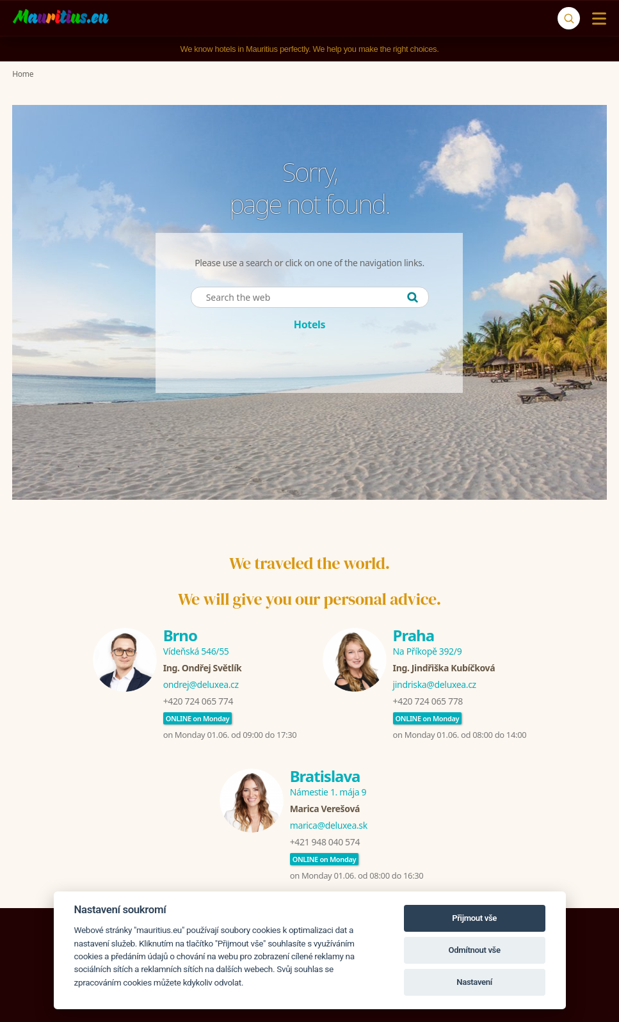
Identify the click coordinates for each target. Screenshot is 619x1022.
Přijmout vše (474, 918)
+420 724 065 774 (198, 701)
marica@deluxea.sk (328, 825)
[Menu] (596, 18)
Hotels (309, 324)
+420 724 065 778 (428, 701)
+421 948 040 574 (325, 842)
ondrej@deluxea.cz (201, 684)
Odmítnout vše (474, 950)
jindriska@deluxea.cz (434, 684)
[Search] (569, 18)
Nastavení (474, 982)
